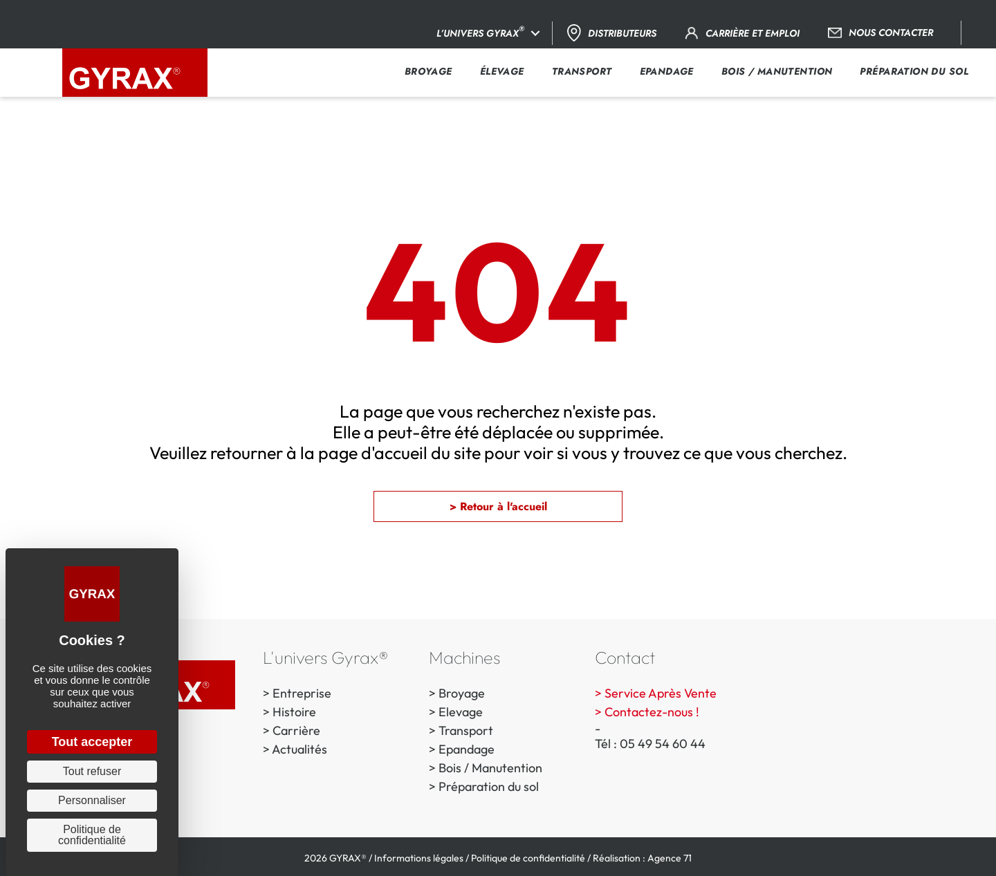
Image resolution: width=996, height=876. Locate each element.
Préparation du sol (489, 786)
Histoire (294, 712)
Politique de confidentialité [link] (92, 834)
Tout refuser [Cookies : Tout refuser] (92, 771)
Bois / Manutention (490, 768)
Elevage (461, 712)
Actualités (299, 749)
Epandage (467, 749)
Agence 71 (669, 858)
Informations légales (418, 858)
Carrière (296, 730)
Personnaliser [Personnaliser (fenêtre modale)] (92, 800)
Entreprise (302, 693)
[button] (535, 33)
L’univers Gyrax (480, 31)
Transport (466, 730)
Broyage (462, 693)
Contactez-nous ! (652, 712)
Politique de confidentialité (528, 858)
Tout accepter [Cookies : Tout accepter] (92, 742)
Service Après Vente (661, 693)
